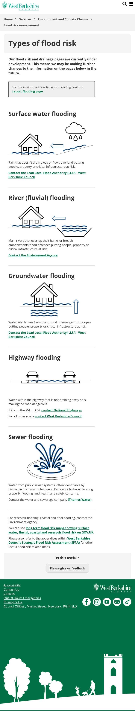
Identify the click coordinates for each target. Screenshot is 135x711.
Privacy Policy (13, 602)
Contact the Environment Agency (33, 255)
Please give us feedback (67, 568)
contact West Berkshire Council (58, 416)
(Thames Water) (80, 500)
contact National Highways (61, 410)
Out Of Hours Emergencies (22, 598)
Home (8, 19)
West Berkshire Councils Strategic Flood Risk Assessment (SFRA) (49, 540)
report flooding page (27, 91)
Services (25, 19)
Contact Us (11, 590)
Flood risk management (21, 25)
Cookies (9, 594)
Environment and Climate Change (63, 19)
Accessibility (12, 585)
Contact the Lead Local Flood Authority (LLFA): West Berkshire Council (47, 175)
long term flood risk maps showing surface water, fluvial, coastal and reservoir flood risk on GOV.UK (50, 530)
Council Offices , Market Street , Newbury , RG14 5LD (40, 606)
